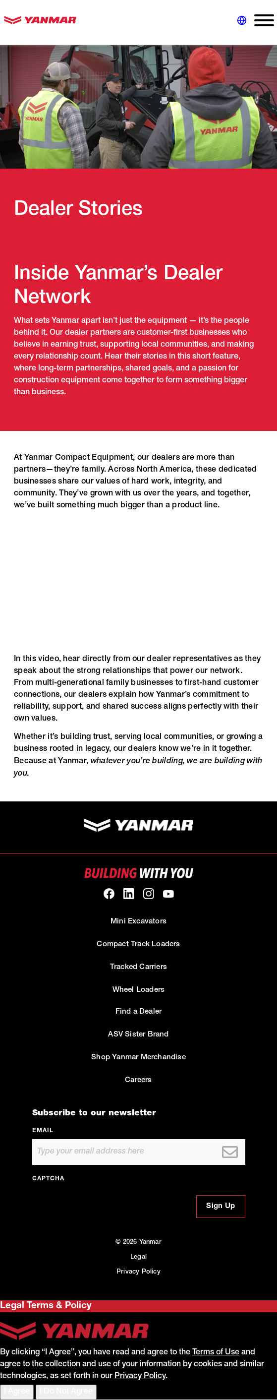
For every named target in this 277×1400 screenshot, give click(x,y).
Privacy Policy (138, 1272)
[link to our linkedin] (129, 894)
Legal (138, 1257)
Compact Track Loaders (138, 944)
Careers (138, 1080)
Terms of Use (215, 1353)
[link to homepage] (40, 22)
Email (43, 1131)
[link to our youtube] (168, 894)
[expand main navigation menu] (260, 22)
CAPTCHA (48, 1179)
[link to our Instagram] (149, 894)
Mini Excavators (138, 921)
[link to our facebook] (109, 894)
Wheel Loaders (138, 990)
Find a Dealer (138, 1012)
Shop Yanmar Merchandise (138, 1057)
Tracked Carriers (138, 967)
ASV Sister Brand (138, 1034)
